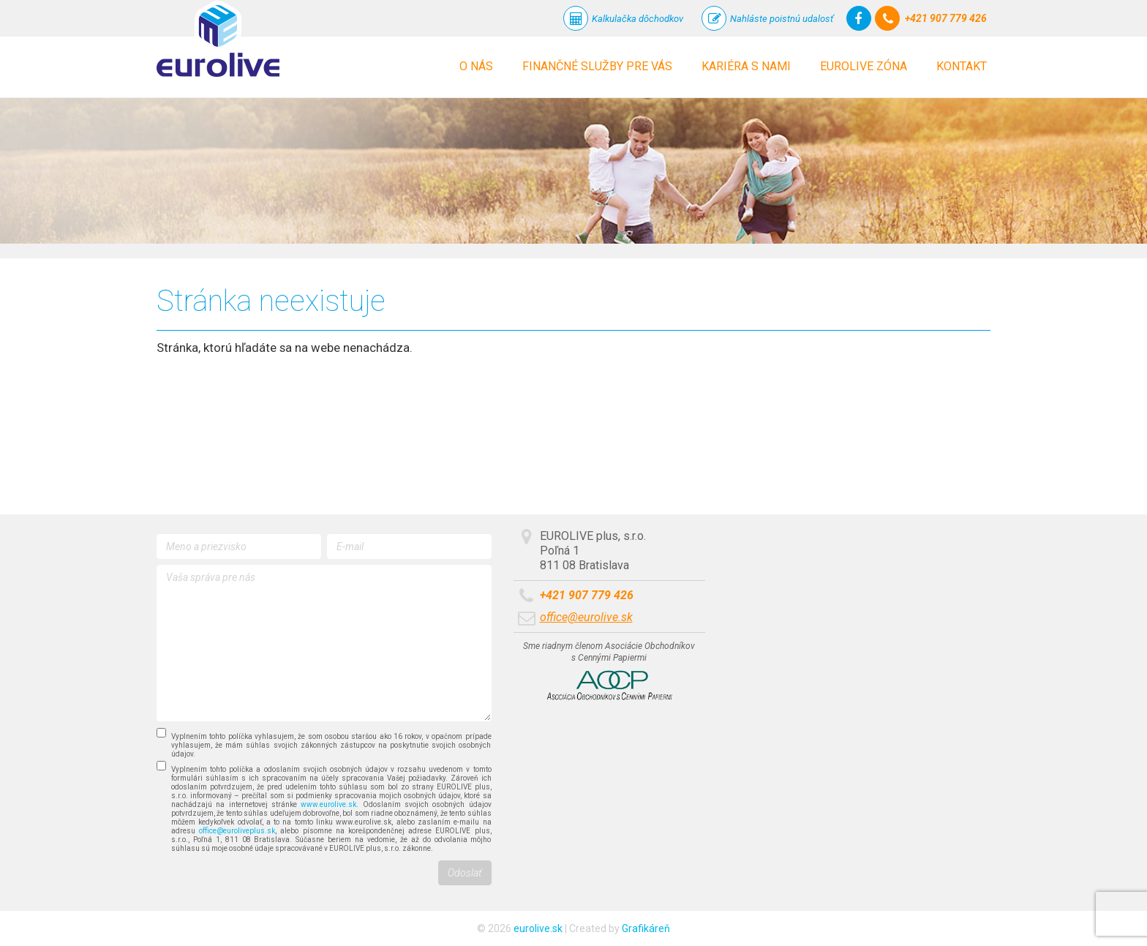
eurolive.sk (538, 928)
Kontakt (961, 66)
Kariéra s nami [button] (746, 66)
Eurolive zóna (863, 66)
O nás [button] (476, 66)
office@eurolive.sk (586, 617)
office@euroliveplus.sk (237, 831)
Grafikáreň (646, 928)
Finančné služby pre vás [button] (597, 66)
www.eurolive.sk (328, 804)
